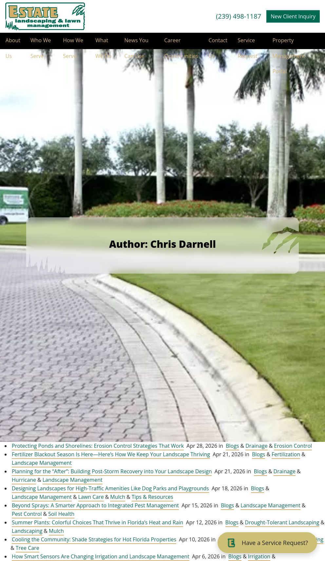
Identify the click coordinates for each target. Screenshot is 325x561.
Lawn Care (91, 496)
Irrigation (259, 556)
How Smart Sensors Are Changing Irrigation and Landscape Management (100, 556)
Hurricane (24, 479)
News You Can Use (136, 42)
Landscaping (27, 530)
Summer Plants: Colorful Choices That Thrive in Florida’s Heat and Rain (97, 522)
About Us (12, 42)
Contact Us (217, 42)
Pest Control (27, 513)
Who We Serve (40, 42)
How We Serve (73, 42)
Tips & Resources (152, 496)
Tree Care (27, 548)
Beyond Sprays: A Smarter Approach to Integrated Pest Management (95, 505)
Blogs (232, 445)
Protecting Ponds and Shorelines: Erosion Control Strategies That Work (98, 445)
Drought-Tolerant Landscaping (282, 522)
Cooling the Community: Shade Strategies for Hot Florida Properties (94, 539)
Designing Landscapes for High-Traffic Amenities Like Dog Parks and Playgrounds (110, 488)
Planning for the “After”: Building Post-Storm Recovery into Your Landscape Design (112, 471)
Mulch (117, 496)
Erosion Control (293, 445)
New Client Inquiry (293, 16)
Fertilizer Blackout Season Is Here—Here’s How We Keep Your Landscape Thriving (111, 454)
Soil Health (61, 513)
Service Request (248, 42)
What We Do (103, 42)
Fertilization (286, 454)
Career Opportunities (181, 42)
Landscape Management (42, 462)
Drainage (256, 445)
